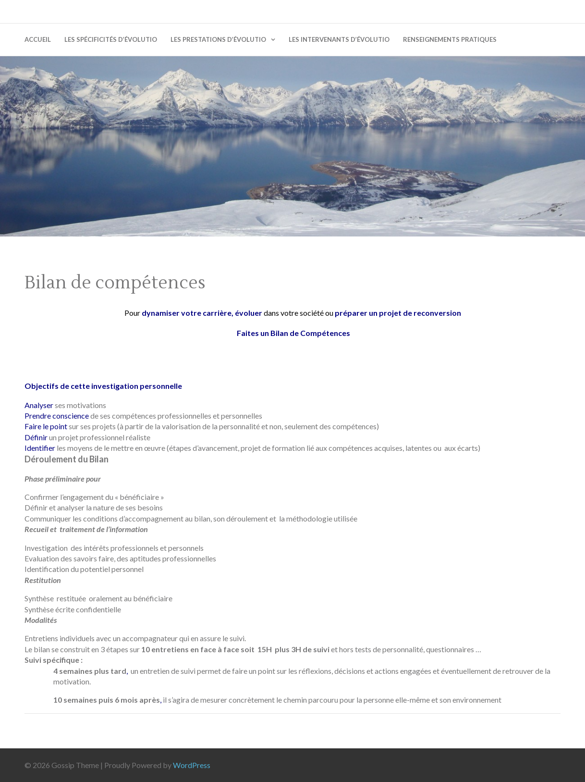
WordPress (191, 765)
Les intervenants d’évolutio (339, 39)
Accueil (37, 39)
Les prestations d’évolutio (218, 39)
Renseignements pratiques (450, 39)
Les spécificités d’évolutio (110, 39)
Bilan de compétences (115, 283)
